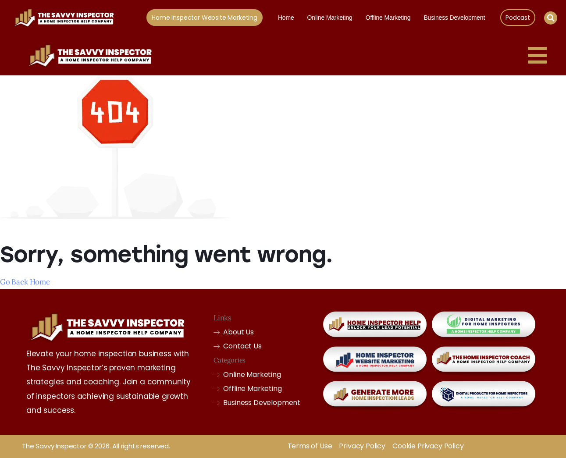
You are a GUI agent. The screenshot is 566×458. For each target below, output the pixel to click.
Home (286, 17)
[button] (550, 18)
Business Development (454, 17)
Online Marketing (329, 17)
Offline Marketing (388, 17)
